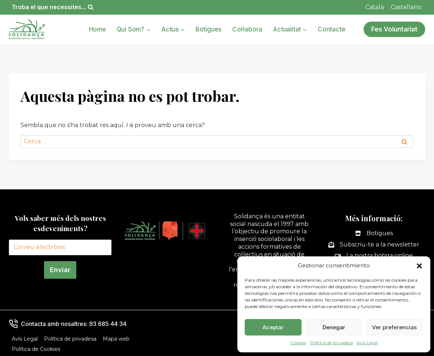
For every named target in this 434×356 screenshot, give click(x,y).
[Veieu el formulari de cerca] (52, 7)
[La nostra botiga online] (374, 256)
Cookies (298, 342)
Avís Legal (367, 342)
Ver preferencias (394, 327)
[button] (419, 266)
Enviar (60, 270)
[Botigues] (374, 233)
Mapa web (116, 338)
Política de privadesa (331, 342)
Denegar (333, 327)
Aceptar (273, 327)
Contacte (331, 29)
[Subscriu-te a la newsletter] (373, 245)
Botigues (209, 29)
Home (97, 29)
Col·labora (247, 29)
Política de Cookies (36, 349)
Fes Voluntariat (394, 29)
